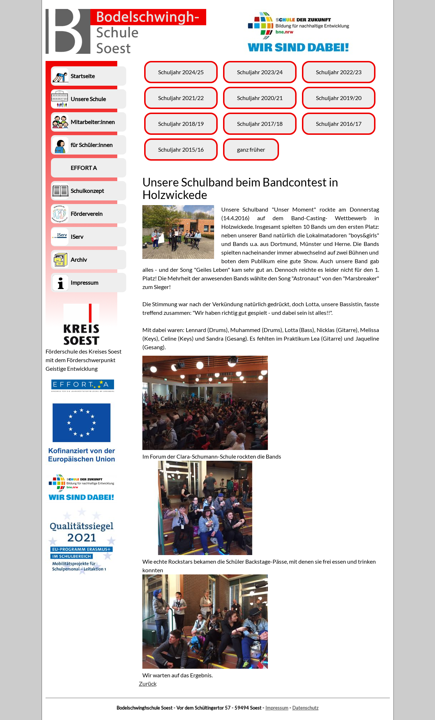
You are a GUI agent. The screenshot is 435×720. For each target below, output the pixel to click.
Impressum (276, 708)
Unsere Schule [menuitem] (88, 98)
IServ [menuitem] (77, 236)
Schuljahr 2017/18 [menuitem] (260, 123)
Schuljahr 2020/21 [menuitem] (260, 97)
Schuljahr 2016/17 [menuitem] (338, 123)
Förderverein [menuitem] (87, 213)
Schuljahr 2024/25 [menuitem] (181, 71)
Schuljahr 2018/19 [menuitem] (181, 123)
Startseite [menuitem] (83, 75)
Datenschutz (305, 708)
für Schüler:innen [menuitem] (92, 144)
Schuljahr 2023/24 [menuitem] (260, 71)
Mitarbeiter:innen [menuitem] (93, 121)
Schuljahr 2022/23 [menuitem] (338, 71)
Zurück (147, 683)
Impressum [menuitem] (84, 282)
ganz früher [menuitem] (251, 149)
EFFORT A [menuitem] (84, 167)
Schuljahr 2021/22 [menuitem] (181, 97)
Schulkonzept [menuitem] (87, 190)
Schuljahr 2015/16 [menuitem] (181, 149)
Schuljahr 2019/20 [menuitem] (338, 97)
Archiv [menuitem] (79, 259)
